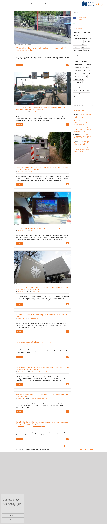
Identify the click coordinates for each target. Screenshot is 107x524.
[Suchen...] (83, 12)
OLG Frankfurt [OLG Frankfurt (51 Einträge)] (77, 67)
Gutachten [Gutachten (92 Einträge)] (86, 50)
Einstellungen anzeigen (12, 519)
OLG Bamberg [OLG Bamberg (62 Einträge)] (87, 64)
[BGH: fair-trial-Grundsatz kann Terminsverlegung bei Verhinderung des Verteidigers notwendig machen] (42, 267)
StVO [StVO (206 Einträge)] (88, 91)
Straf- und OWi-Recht (36, 52)
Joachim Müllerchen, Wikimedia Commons (22, 44)
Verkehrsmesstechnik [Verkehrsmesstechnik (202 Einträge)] (84, 94)
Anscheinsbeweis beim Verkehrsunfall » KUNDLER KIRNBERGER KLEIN (81, 122)
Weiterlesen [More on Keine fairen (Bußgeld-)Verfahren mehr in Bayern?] (19, 357)
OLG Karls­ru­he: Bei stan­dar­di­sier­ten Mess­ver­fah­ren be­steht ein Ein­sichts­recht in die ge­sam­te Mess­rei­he (41, 109)
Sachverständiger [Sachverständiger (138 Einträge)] (78, 85)
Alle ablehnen (13, 516)
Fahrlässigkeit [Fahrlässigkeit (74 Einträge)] (82, 44)
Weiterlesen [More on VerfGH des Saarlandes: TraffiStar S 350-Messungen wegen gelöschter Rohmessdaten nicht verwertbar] (19, 184)
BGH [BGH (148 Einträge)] (75, 41)
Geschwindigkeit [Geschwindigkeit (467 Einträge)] (78, 50)
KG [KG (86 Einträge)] (75, 56)
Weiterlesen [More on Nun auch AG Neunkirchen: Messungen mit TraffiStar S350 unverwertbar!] (19, 331)
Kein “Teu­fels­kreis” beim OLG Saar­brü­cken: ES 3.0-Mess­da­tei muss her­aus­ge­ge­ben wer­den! (42, 396)
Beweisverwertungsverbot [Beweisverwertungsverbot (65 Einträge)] (80, 38)
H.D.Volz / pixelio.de (18, 283)
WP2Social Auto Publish (48, 452)
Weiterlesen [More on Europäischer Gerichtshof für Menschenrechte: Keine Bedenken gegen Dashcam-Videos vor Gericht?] (19, 439)
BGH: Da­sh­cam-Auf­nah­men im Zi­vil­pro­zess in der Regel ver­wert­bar (41, 228)
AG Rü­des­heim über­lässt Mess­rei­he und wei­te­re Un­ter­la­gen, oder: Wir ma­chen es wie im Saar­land (41, 49)
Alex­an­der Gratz (21, 52)
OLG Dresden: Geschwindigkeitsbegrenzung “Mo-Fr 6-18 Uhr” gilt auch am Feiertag (83, 136)
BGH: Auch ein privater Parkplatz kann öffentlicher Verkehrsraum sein (82, 115)
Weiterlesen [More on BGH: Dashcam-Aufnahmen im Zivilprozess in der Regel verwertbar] (19, 243)
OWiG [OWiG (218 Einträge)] (79, 73)
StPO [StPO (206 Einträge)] (79, 91)
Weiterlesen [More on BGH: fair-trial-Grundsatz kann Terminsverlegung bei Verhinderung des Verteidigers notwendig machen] (19, 304)
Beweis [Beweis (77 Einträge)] (76, 35)
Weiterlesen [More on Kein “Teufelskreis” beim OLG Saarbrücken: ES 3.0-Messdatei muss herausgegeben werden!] (19, 411)
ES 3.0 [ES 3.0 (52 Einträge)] (75, 44)
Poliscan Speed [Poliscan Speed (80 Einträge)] (87, 73)
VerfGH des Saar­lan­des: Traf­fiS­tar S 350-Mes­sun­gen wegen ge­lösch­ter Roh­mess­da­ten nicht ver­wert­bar (42, 168)
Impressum (83, 449)
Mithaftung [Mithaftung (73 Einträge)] (84, 62)
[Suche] (74, 12)
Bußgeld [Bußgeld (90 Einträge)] (80, 41)
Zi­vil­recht (32, 230)
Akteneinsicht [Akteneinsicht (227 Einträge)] (77, 32)
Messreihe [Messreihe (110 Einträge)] (76, 62)
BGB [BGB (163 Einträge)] (90, 38)
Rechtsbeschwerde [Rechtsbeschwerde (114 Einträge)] (79, 79)
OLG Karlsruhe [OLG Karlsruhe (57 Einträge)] (77, 70)
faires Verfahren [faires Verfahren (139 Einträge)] (85, 47)
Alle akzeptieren (13, 512)
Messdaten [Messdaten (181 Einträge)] (86, 59)
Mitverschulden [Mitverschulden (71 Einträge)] (78, 64)
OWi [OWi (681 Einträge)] (75, 73)
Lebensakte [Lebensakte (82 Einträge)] (80, 56)
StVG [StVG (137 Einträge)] (84, 91)
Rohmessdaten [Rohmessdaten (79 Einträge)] (78, 82)
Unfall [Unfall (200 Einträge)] (75, 94)
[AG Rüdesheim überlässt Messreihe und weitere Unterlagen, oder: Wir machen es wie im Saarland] (42, 27)
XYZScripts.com (60, 452)
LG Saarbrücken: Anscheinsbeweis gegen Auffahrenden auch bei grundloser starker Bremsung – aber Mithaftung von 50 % (83, 128)
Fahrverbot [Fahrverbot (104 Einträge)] (76, 47)
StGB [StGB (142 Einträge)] (75, 91)
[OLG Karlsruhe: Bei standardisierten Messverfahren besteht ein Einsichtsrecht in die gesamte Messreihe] (42, 88)
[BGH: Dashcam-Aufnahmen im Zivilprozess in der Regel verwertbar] (42, 208)
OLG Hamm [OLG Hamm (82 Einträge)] (86, 67)
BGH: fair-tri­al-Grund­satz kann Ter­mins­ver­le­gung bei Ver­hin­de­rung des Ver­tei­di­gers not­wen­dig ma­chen (42, 288)
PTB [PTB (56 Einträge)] (75, 76)
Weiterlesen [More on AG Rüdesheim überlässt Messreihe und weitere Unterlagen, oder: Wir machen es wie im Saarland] (19, 65)
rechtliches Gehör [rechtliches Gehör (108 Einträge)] (82, 76)
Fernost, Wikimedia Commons (20, 224)
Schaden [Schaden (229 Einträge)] (87, 85)
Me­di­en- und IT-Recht (36, 344)
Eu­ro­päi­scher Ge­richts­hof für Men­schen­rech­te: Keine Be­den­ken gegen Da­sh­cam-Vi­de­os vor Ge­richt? (42, 423)
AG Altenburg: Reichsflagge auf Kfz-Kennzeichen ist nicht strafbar (82, 149)
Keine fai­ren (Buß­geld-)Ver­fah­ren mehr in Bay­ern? (34, 342)
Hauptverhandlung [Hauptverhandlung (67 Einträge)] (84, 53)
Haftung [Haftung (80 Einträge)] (76, 53)
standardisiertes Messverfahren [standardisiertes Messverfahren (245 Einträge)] (82, 88)
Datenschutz (90, 449)
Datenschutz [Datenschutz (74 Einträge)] (87, 41)
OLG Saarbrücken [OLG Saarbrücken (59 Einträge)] (87, 70)
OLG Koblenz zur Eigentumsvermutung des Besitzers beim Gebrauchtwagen (83, 142)
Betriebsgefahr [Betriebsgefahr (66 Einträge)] (86, 32)
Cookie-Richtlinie (5, 507)
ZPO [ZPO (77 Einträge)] (75, 96)
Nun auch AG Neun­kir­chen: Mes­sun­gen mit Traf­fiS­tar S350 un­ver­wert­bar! (42, 315)
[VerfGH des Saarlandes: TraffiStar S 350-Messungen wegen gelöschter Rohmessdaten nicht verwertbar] (42, 148)
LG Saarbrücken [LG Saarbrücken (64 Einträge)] (78, 59)
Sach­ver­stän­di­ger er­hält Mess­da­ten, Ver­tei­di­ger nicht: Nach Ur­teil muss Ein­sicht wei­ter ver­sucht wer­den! (42, 368)
